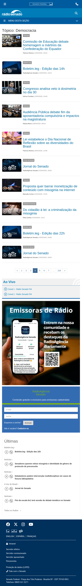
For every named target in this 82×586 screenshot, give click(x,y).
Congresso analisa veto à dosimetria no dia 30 (49, 90)
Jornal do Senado (36, 166)
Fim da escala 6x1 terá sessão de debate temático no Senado (42, 500)
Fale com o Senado (16, 571)
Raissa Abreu (27, 123)
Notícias (26, 35)
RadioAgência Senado (30, 73)
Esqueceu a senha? (12, 423)
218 (59, 270)
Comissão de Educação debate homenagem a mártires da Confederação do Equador (46, 45)
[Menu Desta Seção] (41, 21)
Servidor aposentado (15, 557)
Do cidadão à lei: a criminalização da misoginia (49, 211)
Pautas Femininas (30, 203)
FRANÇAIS (31, 536)
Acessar (28, 423)
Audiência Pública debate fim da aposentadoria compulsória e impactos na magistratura (51, 115)
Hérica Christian (28, 96)
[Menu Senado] (4, 4)
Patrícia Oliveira (28, 53)
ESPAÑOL (20, 536)
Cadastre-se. (23, 428)
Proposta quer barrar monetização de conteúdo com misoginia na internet (50, 188)
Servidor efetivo (13, 549)
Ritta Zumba (27, 217)
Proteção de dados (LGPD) (17, 567)
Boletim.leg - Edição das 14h (44, 68)
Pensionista (11, 561)
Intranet (11, 544)
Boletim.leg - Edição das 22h (44, 233)
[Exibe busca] (76, 13)
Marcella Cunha (28, 194)
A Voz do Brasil (29, 160)
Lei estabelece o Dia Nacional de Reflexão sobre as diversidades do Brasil (48, 142)
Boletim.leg (27, 62)
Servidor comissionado (16, 553)
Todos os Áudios (13, 510)
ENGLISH (10, 536)
